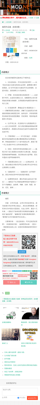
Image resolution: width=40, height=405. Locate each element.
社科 (30, 58)
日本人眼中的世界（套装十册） (14, 352)
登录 (31, 18)
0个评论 (10, 32)
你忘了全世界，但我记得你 (13, 372)
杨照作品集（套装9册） (11, 27)
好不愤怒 (7, 359)
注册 (37, 18)
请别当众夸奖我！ (10, 362)
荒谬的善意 (8, 368)
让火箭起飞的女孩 (10, 355)
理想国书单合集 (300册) (12, 375)
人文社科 (9, 22)
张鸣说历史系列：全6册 (29, 299)
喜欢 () (11, 282)
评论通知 (21, 397)
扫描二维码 (21, 32)
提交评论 (32, 398)
